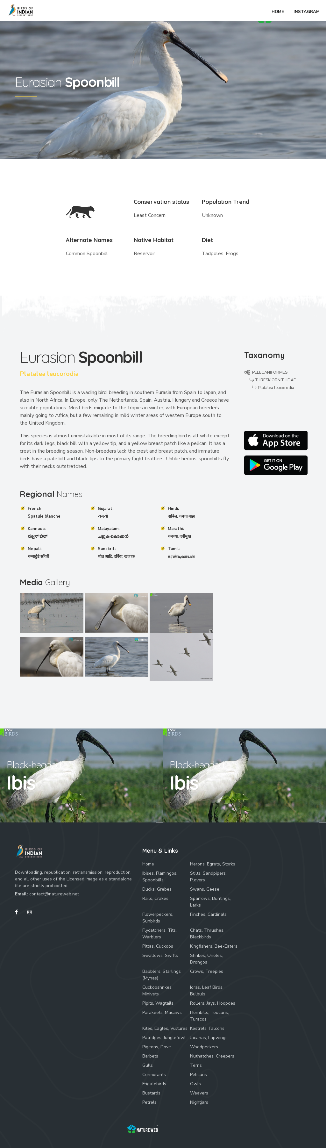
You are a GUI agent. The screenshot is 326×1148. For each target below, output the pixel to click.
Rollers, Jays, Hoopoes (212, 1003)
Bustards (151, 1093)
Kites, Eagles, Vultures (165, 1028)
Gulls (147, 1065)
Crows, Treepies (206, 971)
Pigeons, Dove (156, 1047)
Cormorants (154, 1075)
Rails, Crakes (155, 898)
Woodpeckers (204, 1047)
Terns (196, 1065)
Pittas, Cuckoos (157, 946)
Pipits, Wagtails (158, 1003)
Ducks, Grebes (157, 889)
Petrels (149, 1102)
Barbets (150, 1056)
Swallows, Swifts (160, 955)
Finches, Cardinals (208, 914)
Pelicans (198, 1075)
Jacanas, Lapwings (209, 1038)
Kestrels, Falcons (207, 1028)
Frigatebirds (154, 1084)
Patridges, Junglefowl (164, 1038)
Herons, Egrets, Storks (212, 864)
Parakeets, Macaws (162, 1012)
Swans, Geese (204, 889)
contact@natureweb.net (54, 894)
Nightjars (199, 1102)
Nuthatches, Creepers (212, 1056)
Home (148, 864)
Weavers (199, 1093)
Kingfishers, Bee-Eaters (213, 946)
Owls (195, 1084)
